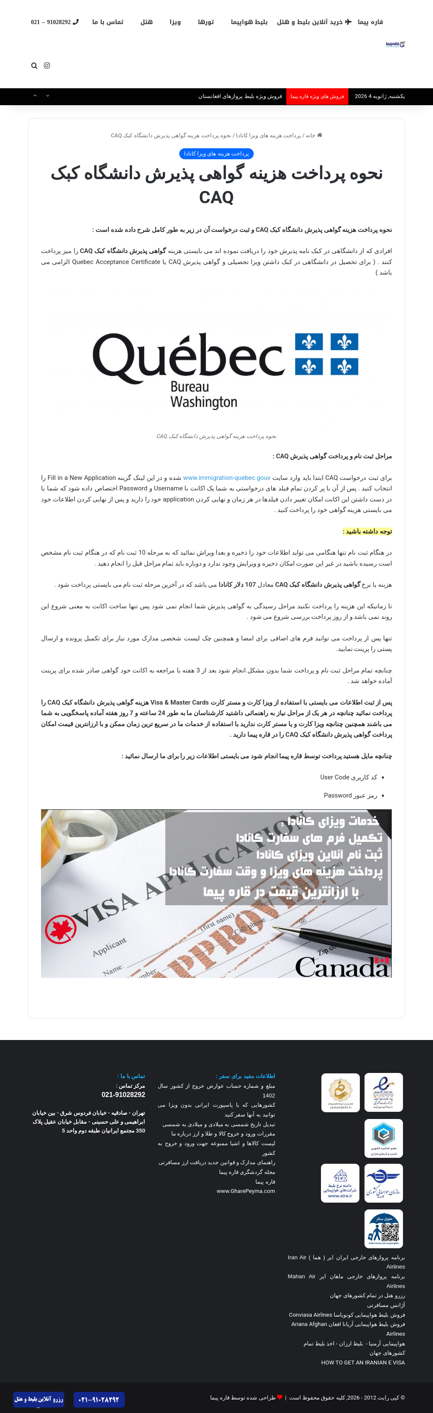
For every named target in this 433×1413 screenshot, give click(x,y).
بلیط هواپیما (249, 22)
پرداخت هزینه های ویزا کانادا (268, 135)
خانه (314, 135)
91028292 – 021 (55, 22)
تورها (206, 22)
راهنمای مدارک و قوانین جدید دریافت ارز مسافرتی (217, 1162)
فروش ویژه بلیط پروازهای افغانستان (240, 96)
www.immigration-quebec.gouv (227, 478)
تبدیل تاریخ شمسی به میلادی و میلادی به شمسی (218, 1124)
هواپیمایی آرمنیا (387, 1343)
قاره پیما (370, 22)
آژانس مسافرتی (385, 1305)
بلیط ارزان (351, 1343)
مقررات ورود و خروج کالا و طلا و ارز (233, 1133)
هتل (146, 22)
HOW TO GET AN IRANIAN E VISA (363, 1362)
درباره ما (181, 1133)
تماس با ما (107, 22)
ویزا (175, 22)
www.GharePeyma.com (245, 1191)
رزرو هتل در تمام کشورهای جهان (367, 1295)
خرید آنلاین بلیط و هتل (314, 22)
